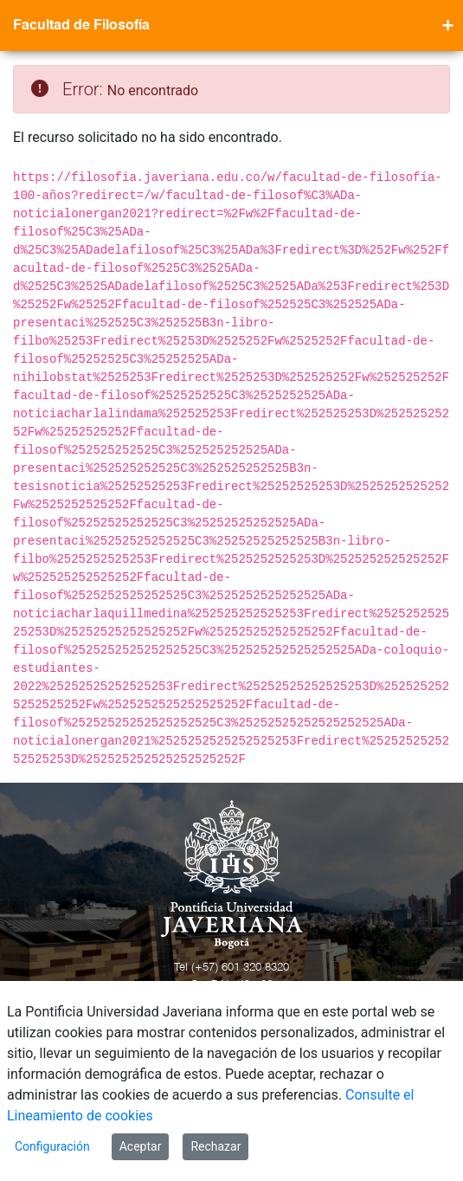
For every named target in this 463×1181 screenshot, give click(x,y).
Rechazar (215, 1146)
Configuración (52, 1146)
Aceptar (140, 1146)
